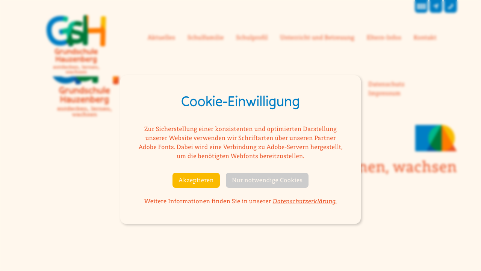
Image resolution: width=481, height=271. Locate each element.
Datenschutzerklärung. (305, 201)
